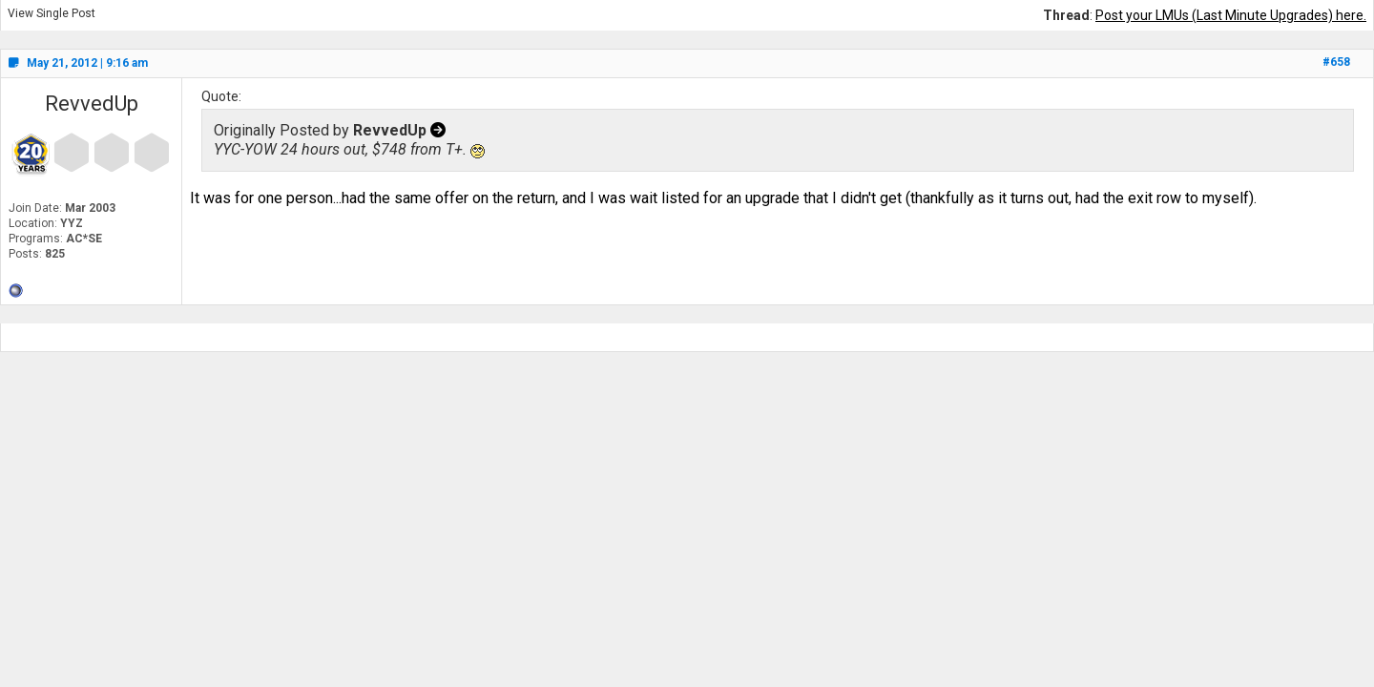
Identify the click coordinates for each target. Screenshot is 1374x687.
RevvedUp (91, 103)
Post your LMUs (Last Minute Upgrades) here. (1230, 15)
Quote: (221, 96)
